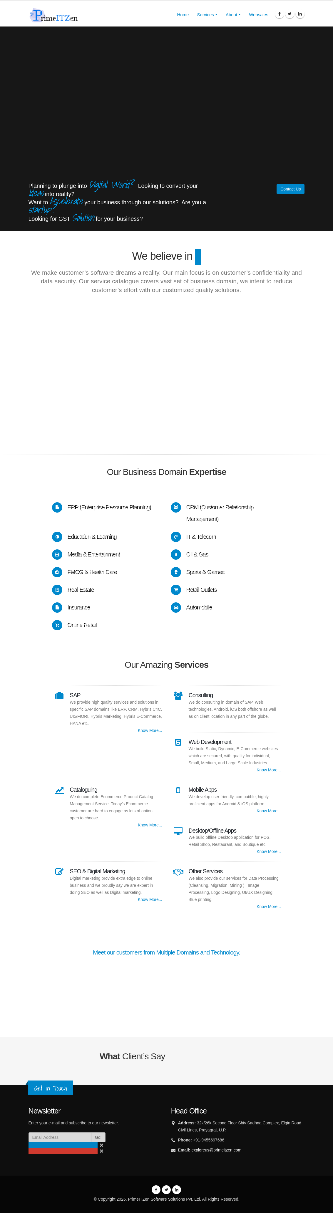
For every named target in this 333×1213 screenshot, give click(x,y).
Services (205, 14)
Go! (98, 1137)
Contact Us (290, 189)
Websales (258, 14)
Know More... (150, 730)
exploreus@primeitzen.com (216, 1150)
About (231, 14)
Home (183, 14)
